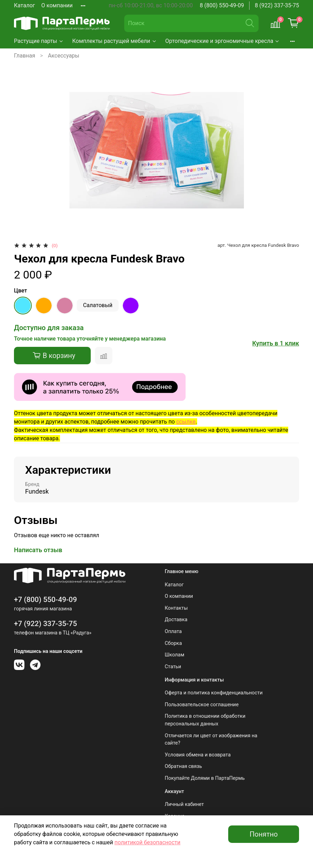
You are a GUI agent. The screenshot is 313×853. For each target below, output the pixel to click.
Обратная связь (183, 766)
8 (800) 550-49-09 (222, 5)
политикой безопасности (147, 842)
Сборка (173, 643)
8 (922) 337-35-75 (277, 5)
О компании (57, 5)
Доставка (176, 620)
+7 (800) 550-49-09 (45, 599)
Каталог (24, 5)
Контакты (176, 608)
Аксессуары (63, 55)
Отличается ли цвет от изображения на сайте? (211, 739)
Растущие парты (39, 41)
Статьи (173, 667)
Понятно (263, 834)
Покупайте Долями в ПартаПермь (205, 778)
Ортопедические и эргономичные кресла (222, 41)
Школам (174, 655)
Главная (24, 55)
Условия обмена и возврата (198, 755)
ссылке (185, 421)
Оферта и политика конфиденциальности (214, 693)
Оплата (173, 631)
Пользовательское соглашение (202, 705)
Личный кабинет (184, 804)
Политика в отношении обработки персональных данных (205, 720)
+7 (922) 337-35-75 (45, 623)
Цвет (20, 290)
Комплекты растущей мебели (114, 41)
